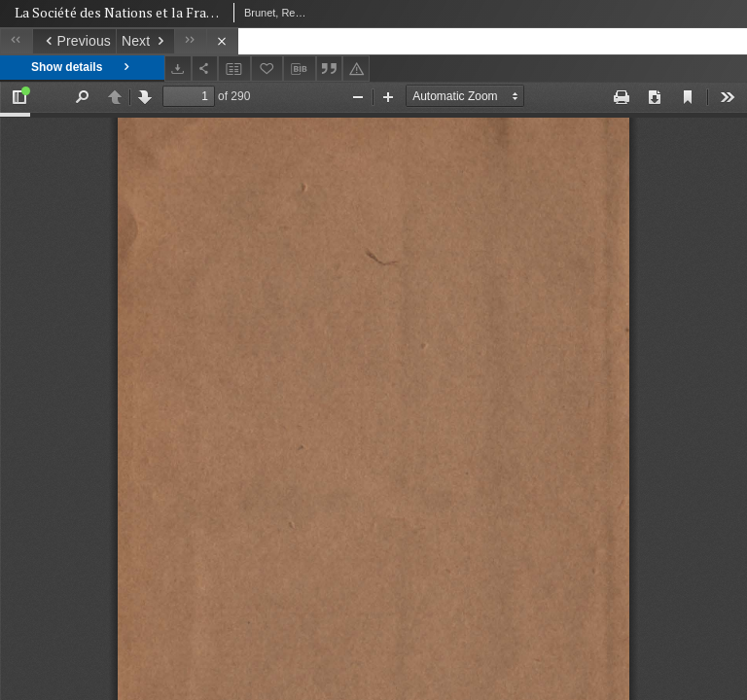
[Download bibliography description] (299, 69)
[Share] (205, 68)
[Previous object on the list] (74, 41)
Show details (82, 67)
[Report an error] (356, 68)
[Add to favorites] (267, 68)
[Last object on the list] (190, 41)
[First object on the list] (16, 41)
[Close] (222, 41)
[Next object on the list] (145, 41)
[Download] (178, 68)
